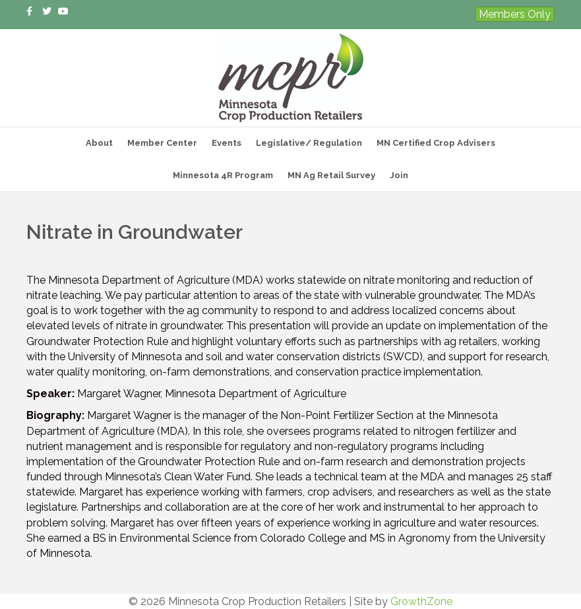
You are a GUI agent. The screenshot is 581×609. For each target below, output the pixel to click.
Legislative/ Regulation (309, 143)
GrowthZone (421, 601)
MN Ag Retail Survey (331, 175)
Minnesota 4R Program (223, 175)
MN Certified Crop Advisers (436, 143)
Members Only (515, 14)
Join (399, 175)
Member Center (162, 143)
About (99, 143)
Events (226, 143)
